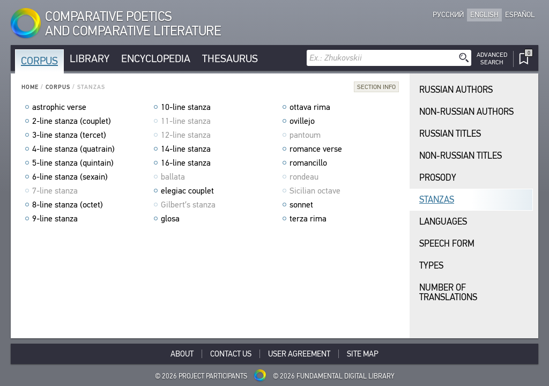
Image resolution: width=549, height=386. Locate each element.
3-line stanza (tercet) (69, 135)
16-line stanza (186, 163)
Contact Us (230, 354)
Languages (443, 221)
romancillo (308, 163)
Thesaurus (230, 59)
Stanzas (436, 199)
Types (431, 265)
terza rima (308, 219)
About (182, 354)
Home (30, 87)
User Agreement (299, 354)
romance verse (316, 149)
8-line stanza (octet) (67, 205)
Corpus (39, 61)
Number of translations (448, 292)
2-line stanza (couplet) (71, 121)
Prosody (437, 177)
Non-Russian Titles (460, 155)
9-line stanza (55, 219)
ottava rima (310, 107)
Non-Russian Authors (466, 111)
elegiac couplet (187, 191)
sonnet (301, 205)
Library (89, 59)
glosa (170, 219)
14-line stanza (186, 149)
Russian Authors (456, 89)
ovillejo (302, 121)
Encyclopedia (155, 59)
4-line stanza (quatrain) (73, 149)
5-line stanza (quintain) (73, 163)
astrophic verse (59, 107)
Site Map (363, 354)
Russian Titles (450, 133)
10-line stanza (186, 107)
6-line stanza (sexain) (70, 177)
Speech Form (446, 243)
